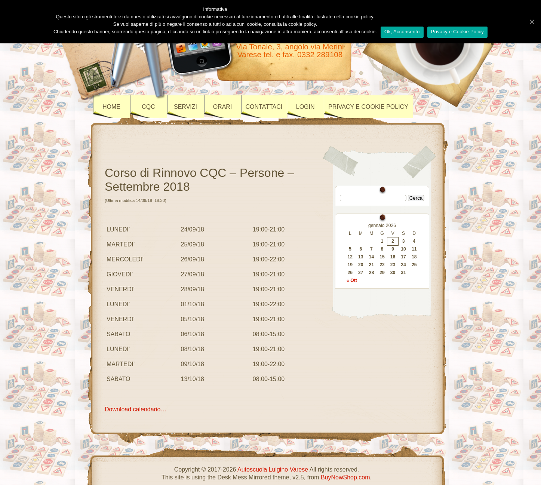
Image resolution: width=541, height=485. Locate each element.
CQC (148, 107)
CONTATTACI (264, 107)
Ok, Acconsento (402, 31)
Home (111, 107)
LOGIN (305, 107)
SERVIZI (185, 107)
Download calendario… (135, 409)
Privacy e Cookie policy (368, 107)
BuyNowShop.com (345, 477)
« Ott (352, 280)
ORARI (222, 107)
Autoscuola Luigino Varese (272, 469)
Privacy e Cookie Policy (457, 31)
